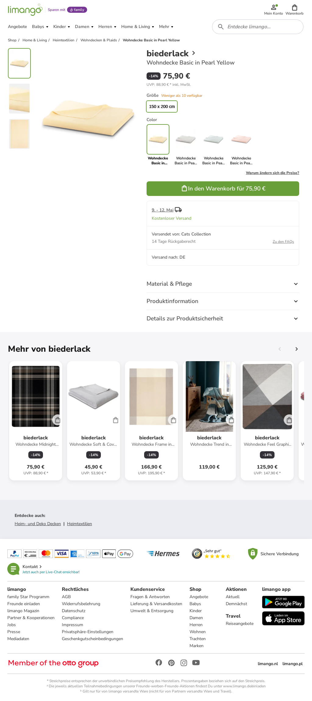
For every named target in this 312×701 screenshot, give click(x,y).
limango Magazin (23, 611)
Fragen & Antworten (150, 597)
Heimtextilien (79, 524)
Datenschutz (73, 611)
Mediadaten (18, 639)
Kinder (196, 611)
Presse (13, 632)
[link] (185, 145)
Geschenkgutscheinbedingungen (92, 639)
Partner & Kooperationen (31, 618)
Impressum (72, 625)
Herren (196, 625)
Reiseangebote (240, 623)
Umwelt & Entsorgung (151, 611)
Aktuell (232, 597)
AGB (66, 597)
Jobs (11, 625)
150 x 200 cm (162, 106)
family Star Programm (28, 597)
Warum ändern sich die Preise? (272, 172)
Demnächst (236, 604)
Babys (195, 604)
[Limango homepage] (25, 9)
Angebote (199, 597)
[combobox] (258, 27)
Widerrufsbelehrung (81, 604)
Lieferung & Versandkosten (156, 604)
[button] (294, 9)
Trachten (198, 639)
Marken (197, 646)
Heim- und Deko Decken (38, 524)
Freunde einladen (23, 604)
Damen (196, 618)
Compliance (73, 618)
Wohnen (198, 632)
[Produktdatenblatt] (35, 420)
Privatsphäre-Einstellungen (87, 632)
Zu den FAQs (283, 241)
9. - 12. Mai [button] (162, 210)
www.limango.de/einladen (244, 686)
